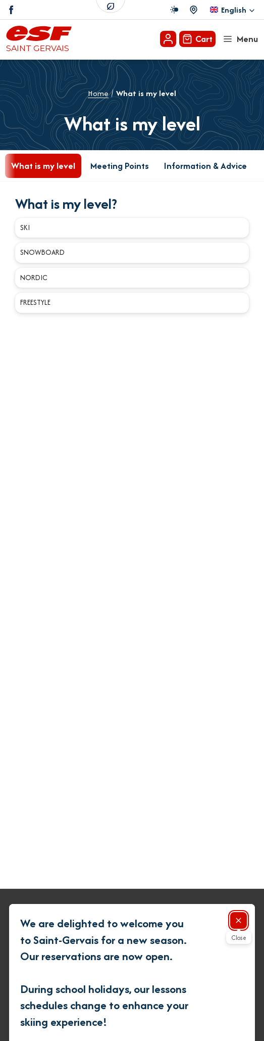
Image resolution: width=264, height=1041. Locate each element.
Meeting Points (119, 165)
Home (98, 93)
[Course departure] (193, 10)
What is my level (43, 165)
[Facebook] (11, 10)
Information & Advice (205, 165)
